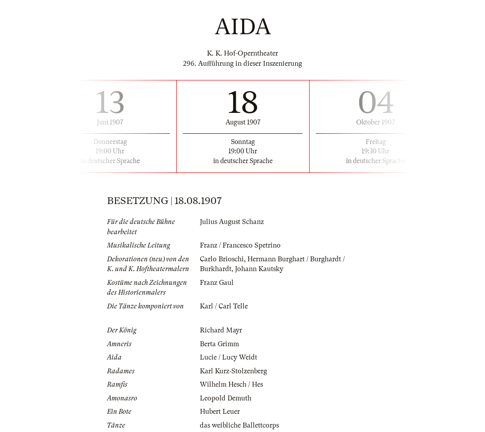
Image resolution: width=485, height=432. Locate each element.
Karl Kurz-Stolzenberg (233, 371)
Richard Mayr (221, 330)
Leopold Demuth (225, 398)
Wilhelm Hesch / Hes (231, 384)
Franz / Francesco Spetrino (240, 245)
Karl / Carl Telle (224, 306)
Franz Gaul (217, 283)
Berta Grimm (219, 344)
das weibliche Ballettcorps (239, 425)
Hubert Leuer (220, 412)
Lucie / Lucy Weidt (228, 357)
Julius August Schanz (232, 222)
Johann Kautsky (259, 269)
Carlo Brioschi (222, 259)
